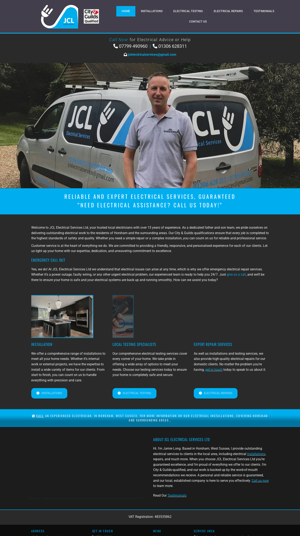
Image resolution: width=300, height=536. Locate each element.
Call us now (260, 481)
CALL (40, 416)
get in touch (213, 370)
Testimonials (264, 11)
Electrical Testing (188, 11)
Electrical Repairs (228, 11)
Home (126, 11)
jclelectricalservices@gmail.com (151, 55)
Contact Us (198, 21)
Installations (151, 11)
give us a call (236, 274)
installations (256, 454)
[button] (49, 393)
